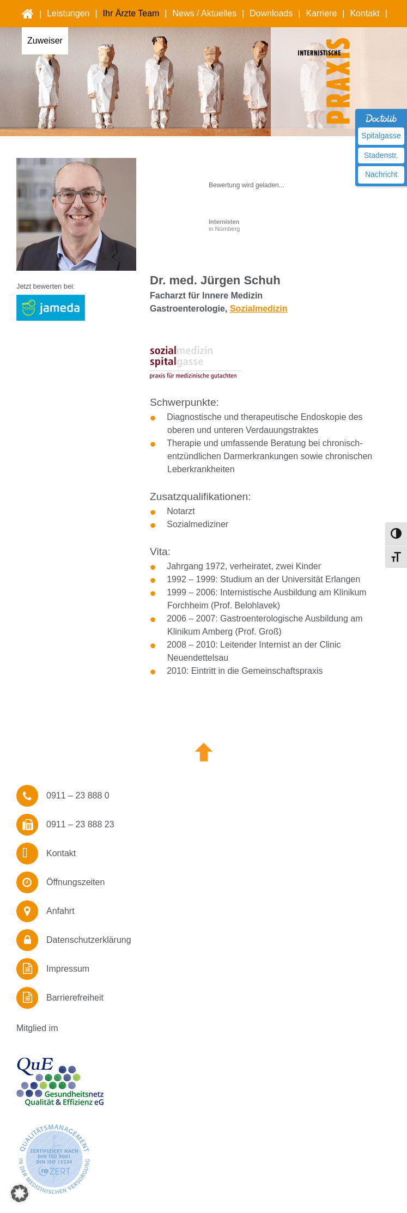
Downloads (271, 13)
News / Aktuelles (204, 13)
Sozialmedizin (259, 308)
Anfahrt (60, 911)
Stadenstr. (381, 155)
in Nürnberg (224, 225)
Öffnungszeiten (75, 882)
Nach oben (204, 752)
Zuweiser (45, 40)
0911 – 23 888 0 (78, 795)
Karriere (321, 13)
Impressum (67, 968)
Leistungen (68, 13)
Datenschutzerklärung (88, 939)
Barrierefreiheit (75, 997)
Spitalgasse (380, 135)
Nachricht (381, 174)
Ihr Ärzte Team (131, 13)
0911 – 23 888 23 (80, 824)
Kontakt (364, 13)
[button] (19, 1193)
